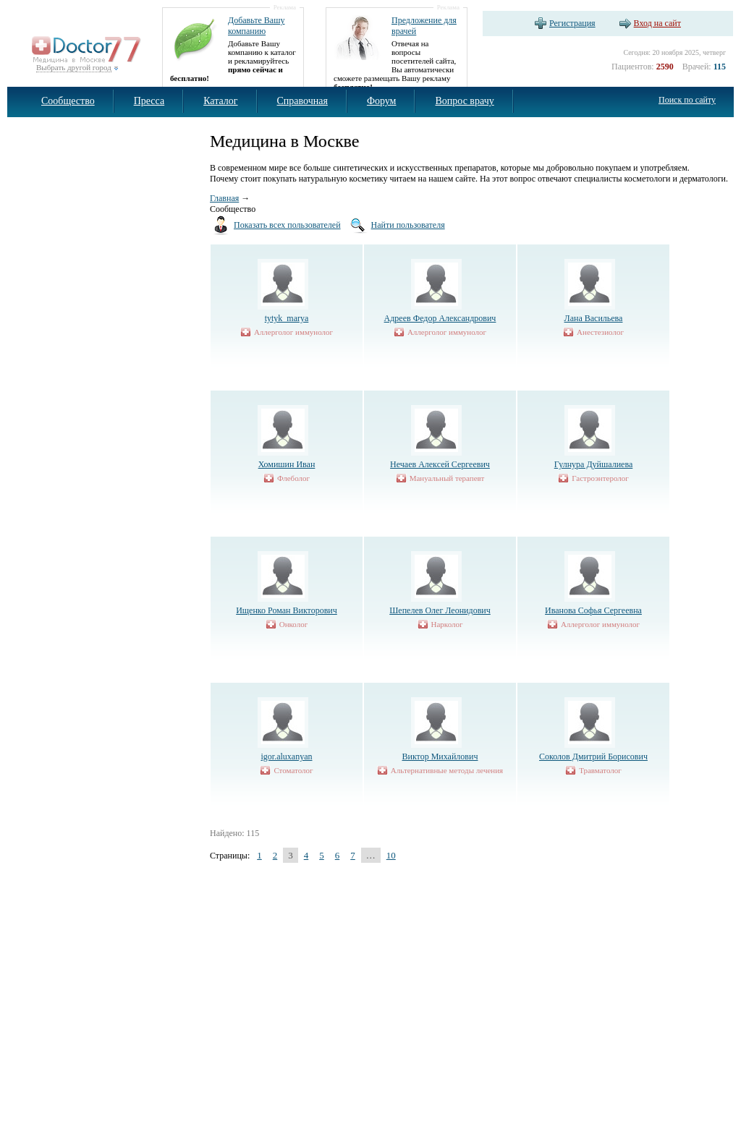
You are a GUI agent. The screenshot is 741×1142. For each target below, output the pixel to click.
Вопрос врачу (464, 100)
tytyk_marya (287, 318)
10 (391, 855)
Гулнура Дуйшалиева (593, 464)
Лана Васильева (593, 318)
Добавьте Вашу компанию (256, 25)
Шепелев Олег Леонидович (440, 610)
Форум (382, 100)
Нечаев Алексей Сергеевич (440, 464)
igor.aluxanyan (287, 756)
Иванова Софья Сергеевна (593, 610)
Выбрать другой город (73, 67)
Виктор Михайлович (440, 756)
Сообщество (68, 100)
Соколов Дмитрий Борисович (593, 756)
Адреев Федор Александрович (440, 318)
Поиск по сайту (687, 100)
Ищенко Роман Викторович (286, 610)
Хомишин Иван (287, 464)
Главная (224, 198)
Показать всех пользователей (287, 225)
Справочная (302, 100)
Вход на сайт (657, 23)
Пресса (149, 100)
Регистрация (572, 23)
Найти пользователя (408, 225)
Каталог (220, 100)
